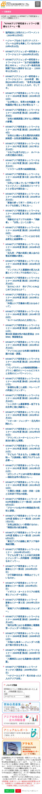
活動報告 (7, 12)
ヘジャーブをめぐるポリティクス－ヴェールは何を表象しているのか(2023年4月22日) (23, 43)
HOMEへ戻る (16, 5)
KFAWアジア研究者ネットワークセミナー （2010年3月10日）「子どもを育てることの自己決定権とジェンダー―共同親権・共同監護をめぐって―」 (22, 555)
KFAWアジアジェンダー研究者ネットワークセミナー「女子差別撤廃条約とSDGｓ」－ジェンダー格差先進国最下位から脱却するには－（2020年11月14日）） (22, 65)
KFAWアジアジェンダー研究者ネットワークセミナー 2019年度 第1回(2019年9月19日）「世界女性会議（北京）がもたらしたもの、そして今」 (22, 82)
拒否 (18, 791)
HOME (3, 16)
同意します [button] (9, 791)
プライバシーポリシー (29, 791)
